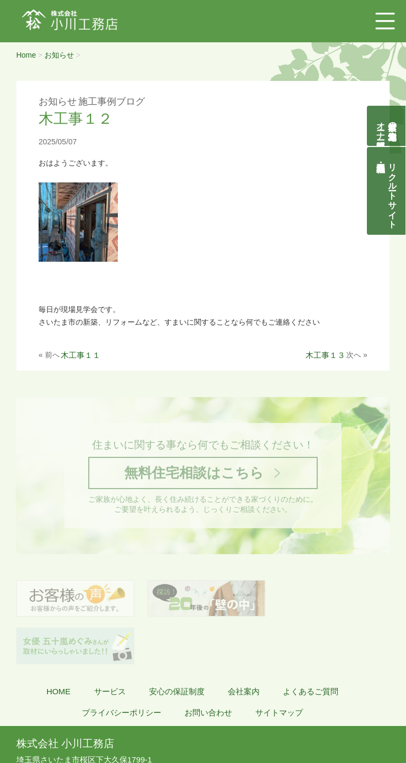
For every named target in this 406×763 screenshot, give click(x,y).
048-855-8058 (49, 724)
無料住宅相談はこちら (193, 473)
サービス (110, 644)
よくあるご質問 (310, 644)
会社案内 (244, 644)
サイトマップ (279, 665)
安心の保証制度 (177, 644)
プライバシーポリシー (121, 665)
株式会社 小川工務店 (65, 697)
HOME (59, 644)
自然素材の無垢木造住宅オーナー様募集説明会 (386, 125)
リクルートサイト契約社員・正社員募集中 (392, 191)
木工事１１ (80, 355)
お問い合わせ (208, 665)
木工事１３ (325, 355)
